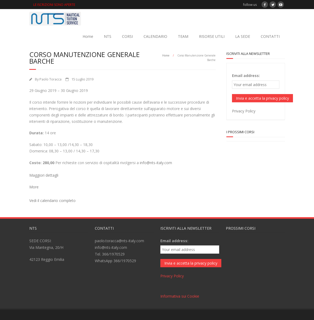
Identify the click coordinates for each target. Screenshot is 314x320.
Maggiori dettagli (43, 175)
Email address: (246, 75)
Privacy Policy (243, 111)
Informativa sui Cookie (179, 296)
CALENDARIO (155, 36)
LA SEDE (242, 36)
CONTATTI (270, 36)
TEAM (183, 36)
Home (88, 36)
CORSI (127, 36)
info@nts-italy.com (156, 162)
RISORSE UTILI (212, 36)
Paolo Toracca (50, 79)
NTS (107, 36)
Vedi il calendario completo (52, 200)
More (34, 186)
